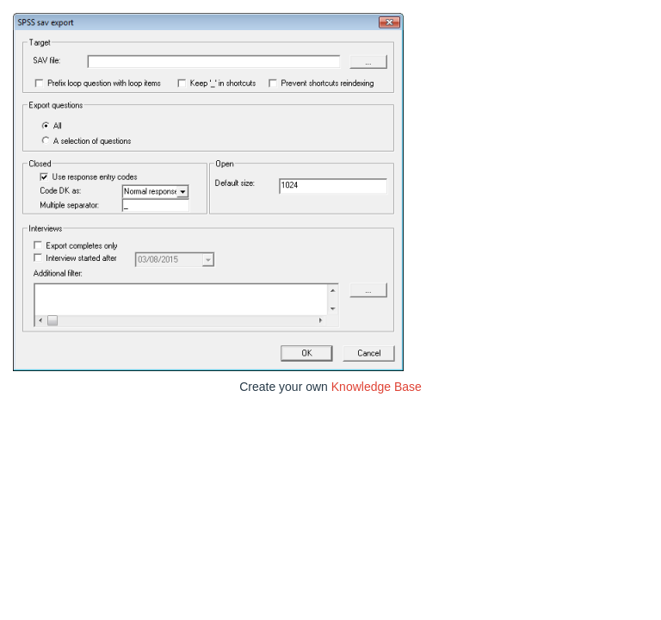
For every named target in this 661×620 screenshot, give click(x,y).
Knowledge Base (376, 387)
